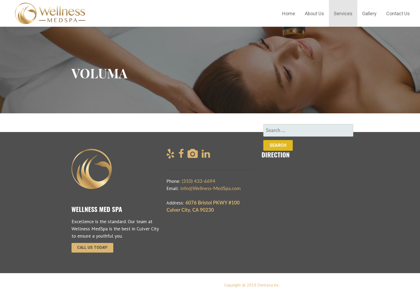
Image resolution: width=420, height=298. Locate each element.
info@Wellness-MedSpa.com (210, 188)
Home (288, 13)
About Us (314, 13)
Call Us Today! (92, 247)
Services (343, 13)
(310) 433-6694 (198, 181)
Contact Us (398, 13)
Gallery (369, 13)
